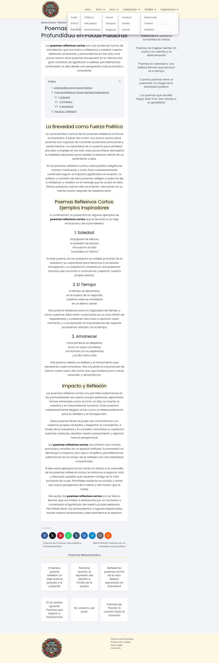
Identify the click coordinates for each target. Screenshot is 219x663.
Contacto (116, 648)
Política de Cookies (121, 642)
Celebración (130, 9)
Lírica (112, 9)
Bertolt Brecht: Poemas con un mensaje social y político (109, 544)
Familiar (149, 9)
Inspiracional (168, 9)
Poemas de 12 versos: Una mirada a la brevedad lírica (62, 544)
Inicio (88, 9)
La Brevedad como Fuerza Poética (73, 87)
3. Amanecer (66, 106)
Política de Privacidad (122, 639)
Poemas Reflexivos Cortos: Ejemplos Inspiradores (81, 92)
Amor (99, 9)
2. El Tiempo (65, 101)
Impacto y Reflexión (65, 111)
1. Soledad (64, 97)
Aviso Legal (116, 645)
